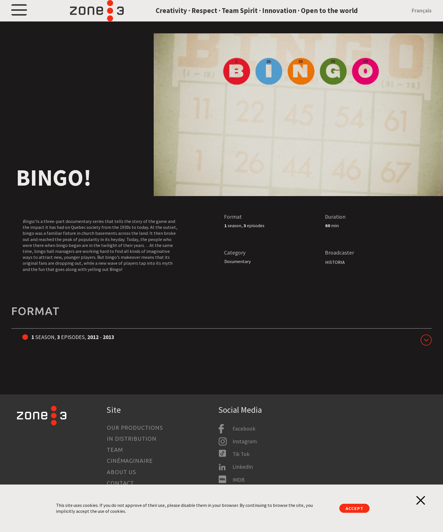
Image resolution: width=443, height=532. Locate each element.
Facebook (244, 428)
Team (115, 450)
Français (421, 17)
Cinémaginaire (130, 461)
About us (121, 472)
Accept (354, 508)
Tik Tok (241, 454)
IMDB (239, 479)
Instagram (245, 441)
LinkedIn (243, 466)
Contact (120, 483)
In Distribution (132, 439)
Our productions (135, 428)
